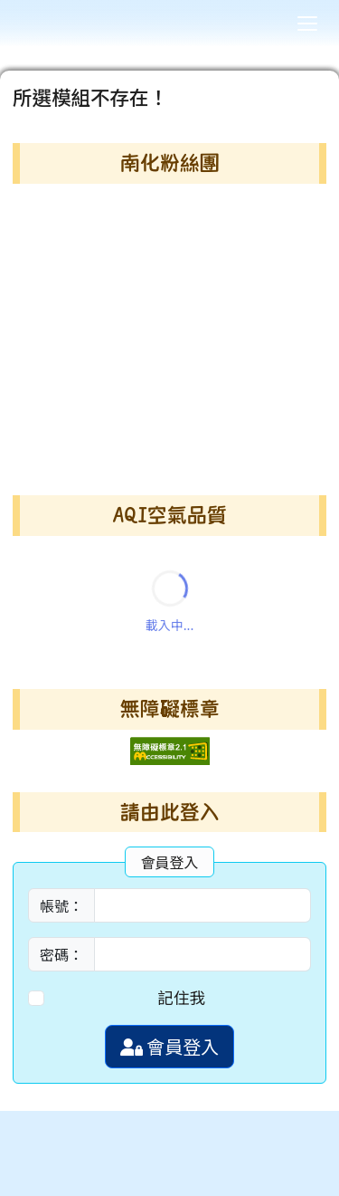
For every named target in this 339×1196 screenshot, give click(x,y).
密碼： (61, 954)
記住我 (181, 997)
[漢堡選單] (307, 23)
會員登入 (169, 1046)
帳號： (61, 905)
